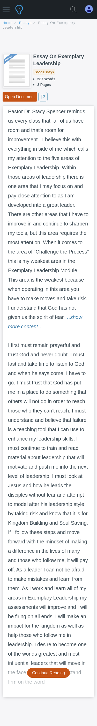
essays (25, 23)
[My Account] (91, 9)
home (8, 23)
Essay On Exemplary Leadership (58, 60)
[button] (6, 7)
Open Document (20, 97)
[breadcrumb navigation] (48, 25)
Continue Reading (48, 673)
